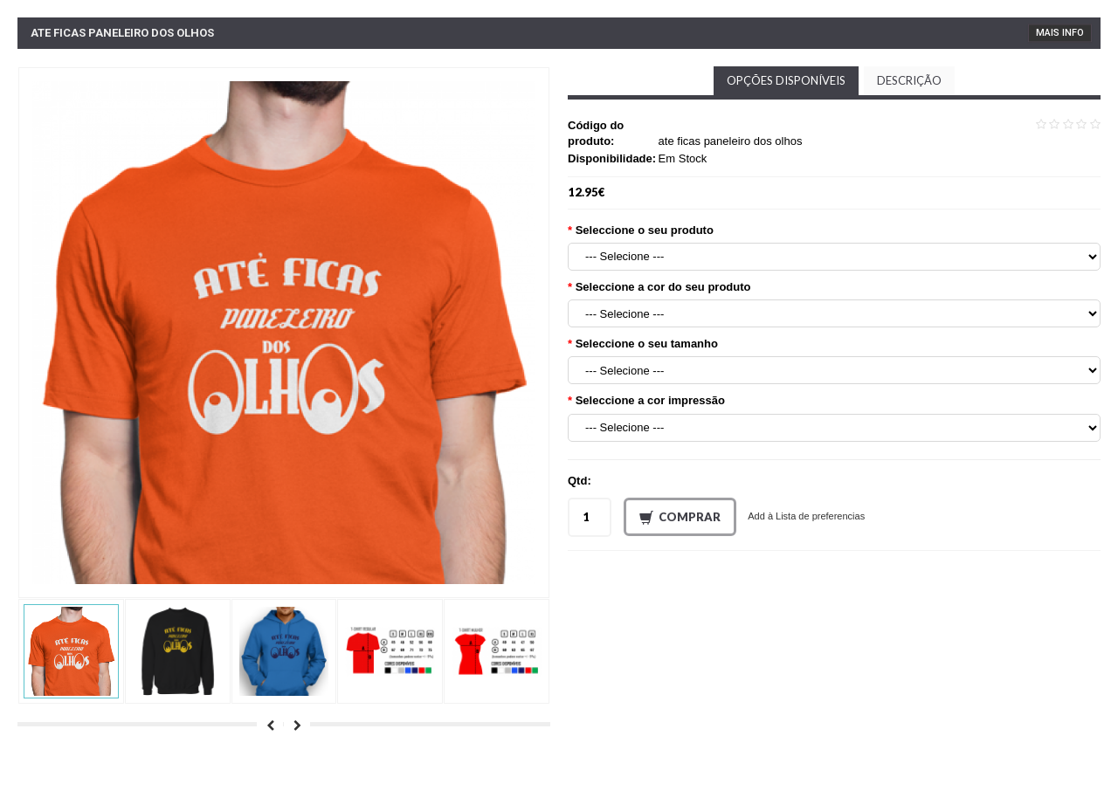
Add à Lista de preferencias (806, 516)
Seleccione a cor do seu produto (663, 286)
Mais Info (1060, 32)
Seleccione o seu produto (645, 230)
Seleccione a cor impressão (650, 400)
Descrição (909, 80)
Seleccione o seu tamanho (647, 343)
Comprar (680, 518)
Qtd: (579, 480)
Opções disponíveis (786, 80)
